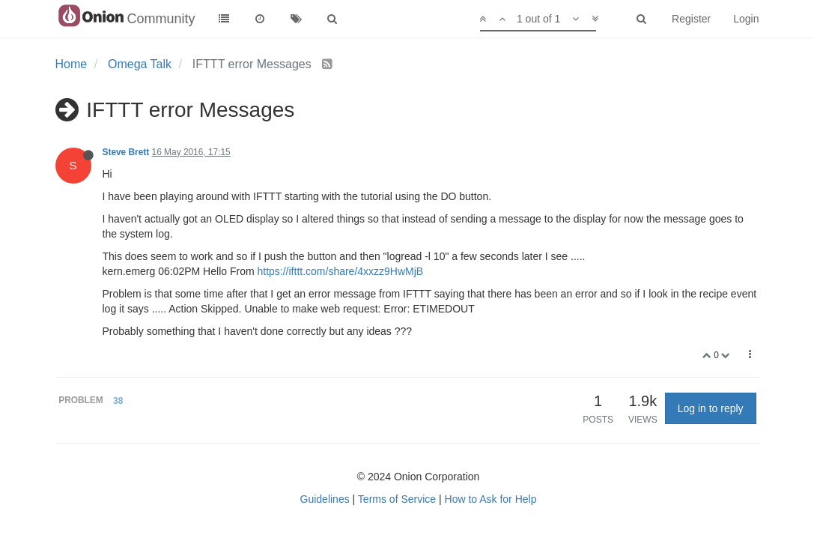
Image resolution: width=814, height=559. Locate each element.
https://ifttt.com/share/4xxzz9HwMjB (340, 271)
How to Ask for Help (491, 499)
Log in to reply (711, 408)
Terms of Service (397, 499)
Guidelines (325, 499)
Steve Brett (126, 152)
